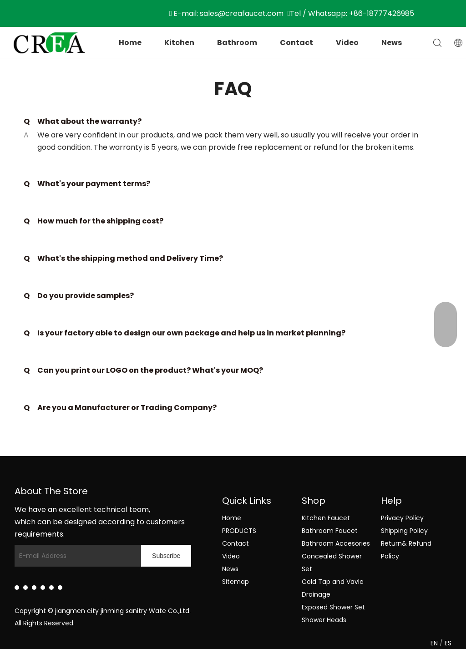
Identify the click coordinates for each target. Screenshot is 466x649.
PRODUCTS (239, 530)
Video (347, 42)
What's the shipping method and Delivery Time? (123, 258)
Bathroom (237, 42)
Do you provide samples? (79, 296)
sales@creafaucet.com (242, 13)
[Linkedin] (17, 587)
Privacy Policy (402, 517)
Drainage (316, 594)
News (391, 42)
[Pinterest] (60, 587)
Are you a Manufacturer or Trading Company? (120, 408)
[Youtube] (43, 587)
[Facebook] (25, 587)
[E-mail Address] (76, 556)
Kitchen (179, 42)
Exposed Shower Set (333, 607)
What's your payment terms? (87, 184)
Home (130, 42)
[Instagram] (51, 587)
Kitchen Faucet (326, 517)
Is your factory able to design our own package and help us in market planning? (184, 333)
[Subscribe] (166, 556)
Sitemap (235, 581)
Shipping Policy (404, 530)
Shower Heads (324, 619)
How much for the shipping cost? (93, 221)
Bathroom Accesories (336, 543)
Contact (296, 42)
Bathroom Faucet (330, 530)
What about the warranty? (83, 121)
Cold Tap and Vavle (333, 581)
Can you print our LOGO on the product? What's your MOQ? (143, 370)
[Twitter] (34, 587)
